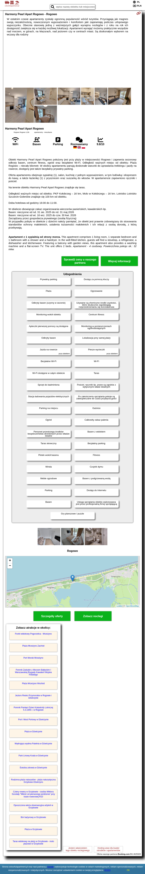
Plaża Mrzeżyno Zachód (33, 646)
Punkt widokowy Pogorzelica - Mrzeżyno (33, 634)
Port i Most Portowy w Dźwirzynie (33, 719)
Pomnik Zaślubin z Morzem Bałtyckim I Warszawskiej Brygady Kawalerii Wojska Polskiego (33, 672)
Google (50, 867)
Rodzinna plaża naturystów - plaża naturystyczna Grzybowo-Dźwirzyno (33, 780)
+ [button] (10, 560)
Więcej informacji (119, 261)
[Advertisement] (72, 62)
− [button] (10, 566)
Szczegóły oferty (52, 616)
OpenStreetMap (132, 606)
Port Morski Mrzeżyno (33, 658)
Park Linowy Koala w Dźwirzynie (33, 755)
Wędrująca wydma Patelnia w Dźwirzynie (33, 743)
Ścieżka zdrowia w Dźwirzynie (33, 767)
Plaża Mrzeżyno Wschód (33, 683)
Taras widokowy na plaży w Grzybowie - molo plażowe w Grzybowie (33, 842)
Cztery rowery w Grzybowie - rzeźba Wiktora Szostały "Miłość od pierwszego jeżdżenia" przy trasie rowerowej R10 (33, 794)
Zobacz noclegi (93, 616)
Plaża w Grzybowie (33, 829)
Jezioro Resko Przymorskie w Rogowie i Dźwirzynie (33, 696)
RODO (107, 870)
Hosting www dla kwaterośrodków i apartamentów (108, 849)
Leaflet (119, 606)
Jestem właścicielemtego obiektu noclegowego (78, 849)
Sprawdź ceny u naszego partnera (80, 261)
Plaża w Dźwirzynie (33, 731)
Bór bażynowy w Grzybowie (33, 817)
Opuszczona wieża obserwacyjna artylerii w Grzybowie (33, 806)
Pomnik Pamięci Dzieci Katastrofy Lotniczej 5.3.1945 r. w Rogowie (33, 708)
